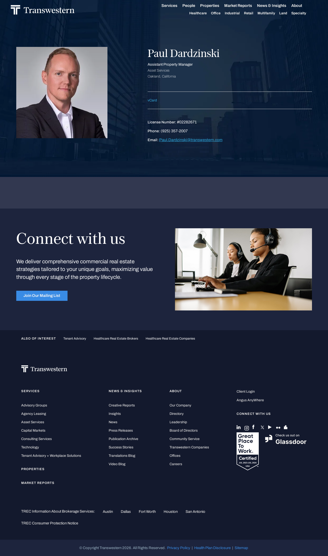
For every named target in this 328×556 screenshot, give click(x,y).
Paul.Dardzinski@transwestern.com (191, 140)
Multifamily (272, 13)
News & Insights (277, 5)
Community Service (185, 439)
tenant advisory (74, 338)
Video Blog (117, 464)
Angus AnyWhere (250, 400)
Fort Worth (147, 512)
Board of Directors (184, 430)
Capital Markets (33, 430)
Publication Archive (123, 439)
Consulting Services (36, 439)
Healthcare (203, 13)
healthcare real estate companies (170, 338)
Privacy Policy (178, 548)
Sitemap (241, 548)
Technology (30, 447)
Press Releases (121, 430)
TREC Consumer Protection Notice (49, 523)
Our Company (180, 405)
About (302, 5)
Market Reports (244, 5)
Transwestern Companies (189, 447)
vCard (152, 100)
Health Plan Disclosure (212, 548)
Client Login (246, 391)
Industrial (237, 13)
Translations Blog (122, 456)
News (113, 422)
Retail (254, 13)
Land (289, 13)
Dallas (126, 512)
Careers (176, 464)
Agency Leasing (33, 414)
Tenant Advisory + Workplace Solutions (51, 456)
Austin (108, 512)
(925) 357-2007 (174, 131)
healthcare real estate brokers (116, 338)
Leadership (178, 422)
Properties (215, 5)
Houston (171, 512)
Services (175, 5)
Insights (115, 414)
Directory (177, 414)
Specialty (304, 13)
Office (221, 13)
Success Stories (121, 447)
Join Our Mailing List (41, 295)
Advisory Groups (34, 405)
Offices (175, 456)
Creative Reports (122, 405)
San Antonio (195, 512)
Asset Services (32, 422)
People (194, 5)
